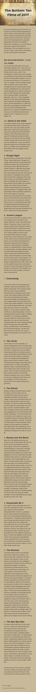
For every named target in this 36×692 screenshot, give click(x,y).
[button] (2, 2)
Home (9, 685)
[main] (18, 13)
